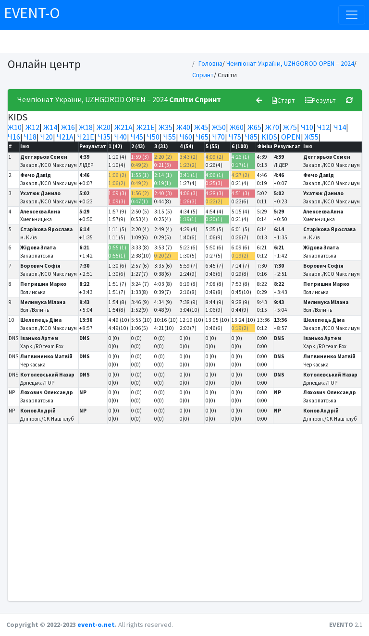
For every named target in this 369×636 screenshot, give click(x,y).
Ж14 (50, 127)
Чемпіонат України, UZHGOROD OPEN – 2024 (290, 63)
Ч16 (14, 136)
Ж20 (104, 127)
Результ (320, 100)
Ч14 (339, 127)
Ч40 (120, 136)
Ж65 (254, 127)
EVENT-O (32, 13)
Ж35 (165, 127)
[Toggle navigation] (351, 14)
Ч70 (218, 136)
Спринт (203, 75)
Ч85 (251, 136)
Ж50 (219, 127)
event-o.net (96, 624)
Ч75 (235, 136)
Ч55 (169, 136)
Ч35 (104, 136)
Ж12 (32, 127)
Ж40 (183, 127)
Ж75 (290, 127)
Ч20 (46, 136)
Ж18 (86, 127)
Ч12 (323, 127)
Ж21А (123, 127)
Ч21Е (85, 136)
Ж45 (201, 127)
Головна (210, 63)
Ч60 (186, 136)
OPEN (291, 136)
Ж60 (237, 127)
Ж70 (272, 127)
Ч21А (65, 136)
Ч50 (153, 136)
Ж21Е (145, 127)
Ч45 (137, 136)
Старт (283, 100)
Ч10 (307, 127)
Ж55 (312, 136)
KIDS (269, 136)
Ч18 (30, 136)
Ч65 (202, 136)
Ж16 (68, 127)
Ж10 (15, 127)
